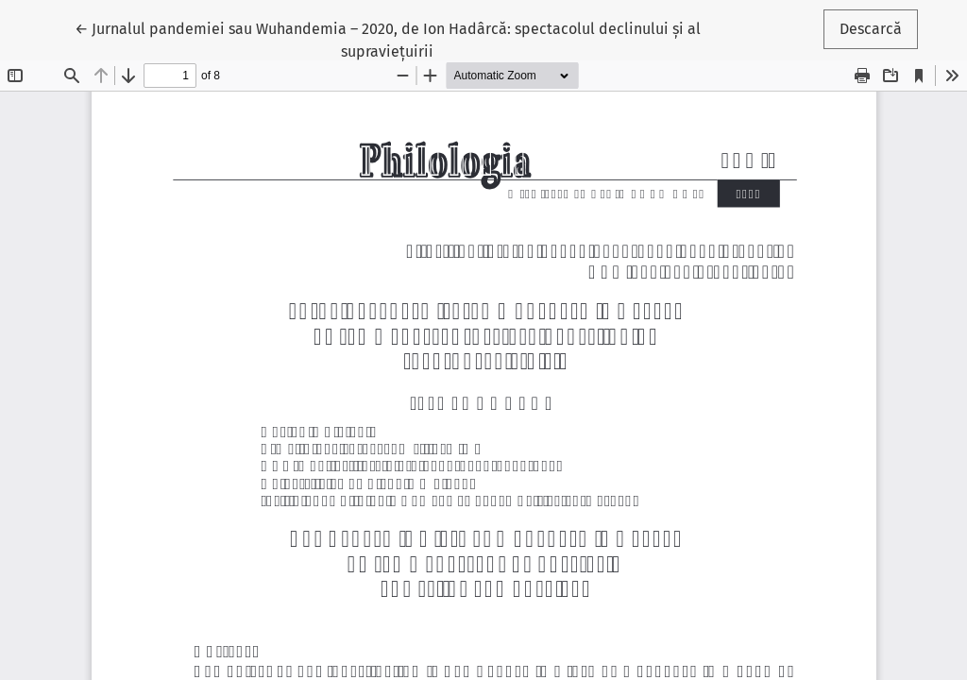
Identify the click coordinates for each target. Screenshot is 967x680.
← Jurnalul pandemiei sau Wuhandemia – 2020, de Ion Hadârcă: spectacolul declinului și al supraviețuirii (388, 38)
